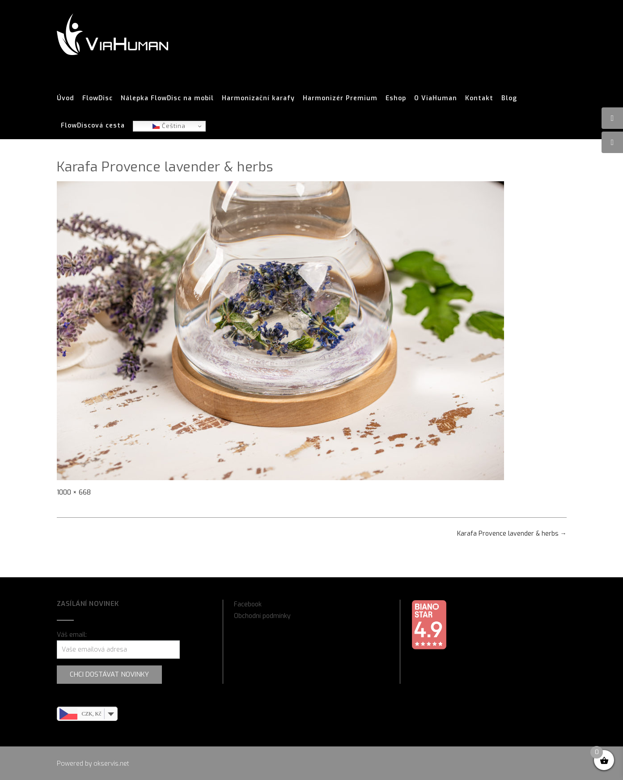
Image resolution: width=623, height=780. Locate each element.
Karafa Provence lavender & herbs (512, 533)
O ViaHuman (435, 98)
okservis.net (111, 763)
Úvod (65, 98)
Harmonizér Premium (340, 98)
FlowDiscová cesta (93, 125)
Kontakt (479, 98)
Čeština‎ (169, 126)
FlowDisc (97, 98)
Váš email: (72, 635)
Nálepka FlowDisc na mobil (167, 98)
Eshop (396, 98)
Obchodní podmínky (262, 616)
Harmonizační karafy (258, 98)
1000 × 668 (74, 492)
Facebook (248, 604)
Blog (509, 98)
